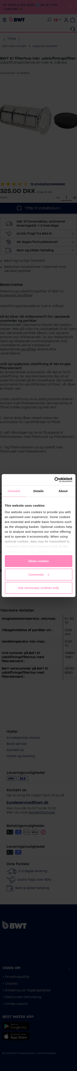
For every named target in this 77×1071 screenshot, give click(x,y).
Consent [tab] (14, 491)
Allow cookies (38, 561)
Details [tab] (38, 491)
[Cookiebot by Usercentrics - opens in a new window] (54, 479)
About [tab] (63, 491)
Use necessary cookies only (38, 588)
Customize (38, 574)
